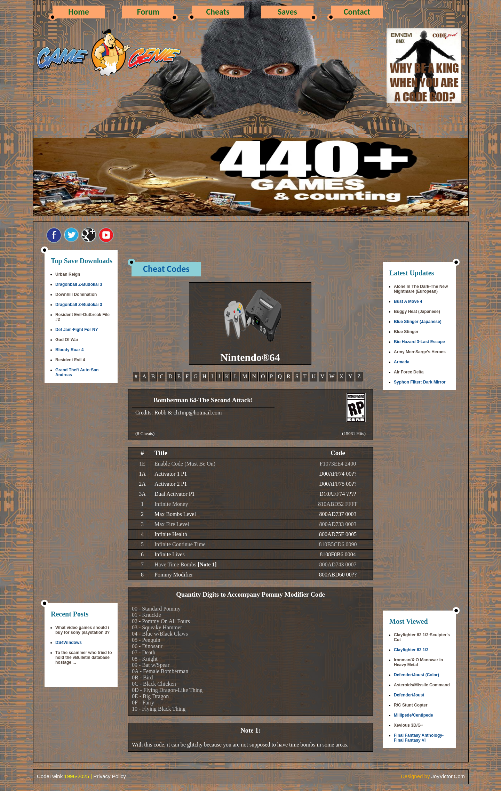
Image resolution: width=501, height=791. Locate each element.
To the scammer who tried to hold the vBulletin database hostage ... (83, 657)
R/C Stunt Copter (411, 705)
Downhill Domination (76, 294)
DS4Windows (68, 642)
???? (351, 494)
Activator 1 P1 (170, 474)
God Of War (66, 339)
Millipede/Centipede (413, 715)
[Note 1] (207, 564)
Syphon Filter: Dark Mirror (420, 382)
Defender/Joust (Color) (416, 674)
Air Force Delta (408, 372)
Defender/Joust (409, 695)
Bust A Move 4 (408, 301)
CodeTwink (50, 776)
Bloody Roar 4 (69, 349)
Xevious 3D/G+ (408, 725)
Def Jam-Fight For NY (76, 329)
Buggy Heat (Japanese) (417, 311)
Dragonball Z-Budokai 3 (78, 284)
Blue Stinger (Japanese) (418, 321)
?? (353, 474)
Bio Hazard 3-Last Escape (419, 341)
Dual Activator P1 (174, 494)
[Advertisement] (81, 493)
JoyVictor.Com (448, 776)
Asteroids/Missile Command (422, 685)
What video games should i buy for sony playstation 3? (82, 630)
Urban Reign (67, 274)
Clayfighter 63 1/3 (411, 649)
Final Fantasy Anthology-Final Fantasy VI (419, 738)
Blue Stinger (406, 331)
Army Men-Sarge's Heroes (420, 351)
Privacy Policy (109, 776)
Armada (401, 362)
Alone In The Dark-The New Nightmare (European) (421, 289)
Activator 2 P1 (170, 484)
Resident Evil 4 (70, 359)
